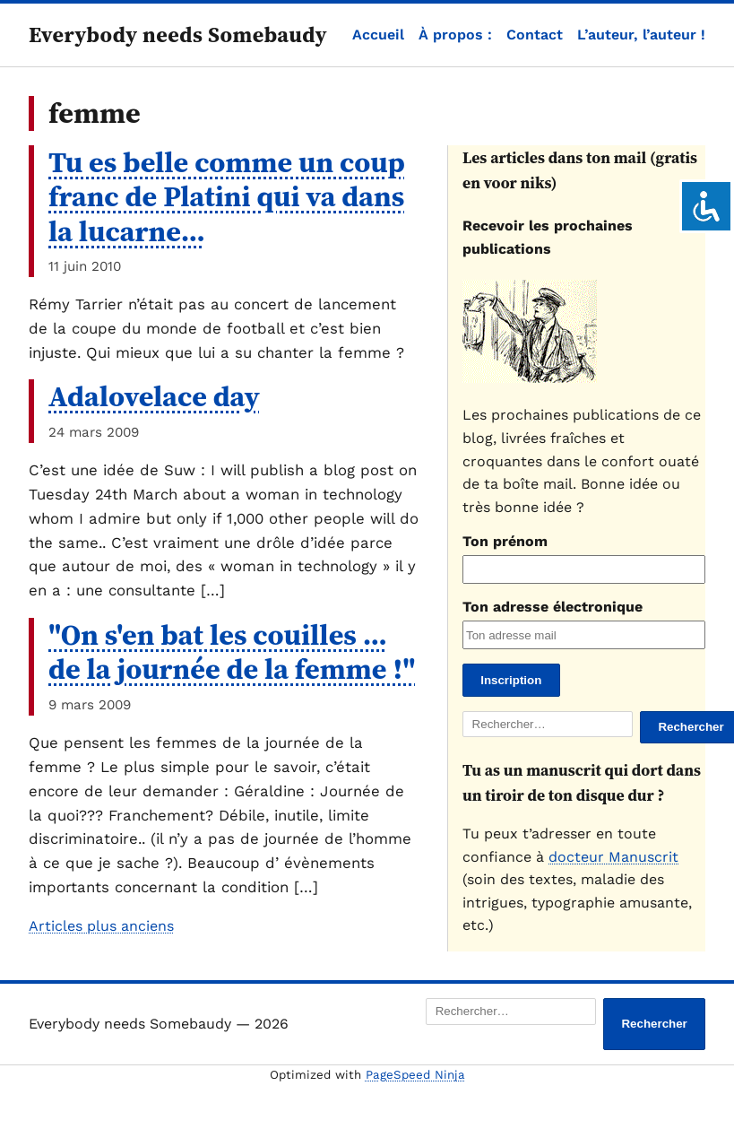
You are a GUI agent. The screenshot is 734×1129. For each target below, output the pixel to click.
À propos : (455, 34)
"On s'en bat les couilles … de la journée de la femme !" (232, 652)
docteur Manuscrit (613, 856)
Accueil (378, 34)
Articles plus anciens (101, 925)
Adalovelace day (154, 396)
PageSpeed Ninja (415, 1074)
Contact (534, 34)
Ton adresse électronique (552, 606)
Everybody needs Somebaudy (178, 34)
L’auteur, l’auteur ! (641, 34)
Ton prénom (505, 541)
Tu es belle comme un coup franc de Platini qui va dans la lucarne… (226, 197)
